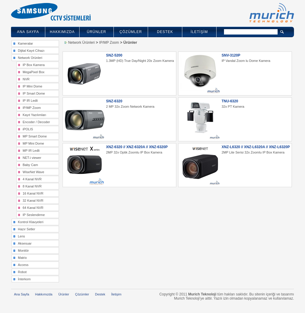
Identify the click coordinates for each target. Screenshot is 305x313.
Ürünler (63, 294)
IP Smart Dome (34, 93)
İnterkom (24, 279)
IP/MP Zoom (32, 107)
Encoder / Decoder (36, 122)
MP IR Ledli (31, 150)
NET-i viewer (32, 157)
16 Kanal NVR (33, 193)
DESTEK (165, 32)
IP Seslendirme (34, 215)
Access (23, 265)
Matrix (22, 257)
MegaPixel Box (33, 72)
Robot (22, 272)
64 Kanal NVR (33, 207)
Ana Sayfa (21, 294)
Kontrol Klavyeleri (30, 222)
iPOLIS (28, 129)
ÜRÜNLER (96, 32)
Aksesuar (25, 243)
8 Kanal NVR (32, 186)
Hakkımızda (43, 294)
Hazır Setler (26, 229)
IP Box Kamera (34, 65)
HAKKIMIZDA (62, 32)
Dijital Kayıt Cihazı (31, 50)
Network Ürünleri (30, 58)
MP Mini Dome (33, 143)
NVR (26, 79)
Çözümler (82, 294)
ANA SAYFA (28, 32)
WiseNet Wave (33, 172)
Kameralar (25, 43)
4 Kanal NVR (32, 179)
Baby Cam (30, 165)
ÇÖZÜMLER (130, 32)
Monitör (23, 250)
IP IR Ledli (30, 100)
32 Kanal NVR (33, 200)
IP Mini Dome (32, 86)
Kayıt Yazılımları (34, 115)
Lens (21, 236)
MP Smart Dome (35, 136)
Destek (100, 294)
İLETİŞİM (199, 32)
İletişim (116, 294)
